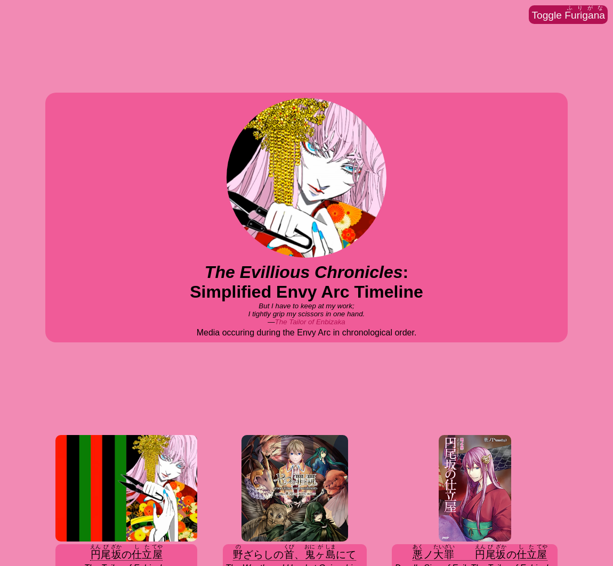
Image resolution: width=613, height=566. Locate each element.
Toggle (568, 13)
